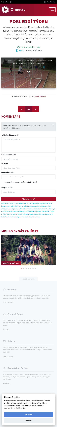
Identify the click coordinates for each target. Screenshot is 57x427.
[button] (21, 268)
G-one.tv (4, 2)
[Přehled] (28, 109)
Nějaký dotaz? (8, 356)
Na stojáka (49, 2)
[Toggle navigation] (52, 9)
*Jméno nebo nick (8, 155)
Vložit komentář (28, 199)
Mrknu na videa (8, 302)
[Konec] (21, 109)
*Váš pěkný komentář (9, 135)
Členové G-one (15, 314)
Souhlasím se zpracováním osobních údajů (21, 182)
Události (43, 97)
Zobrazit (6, 329)
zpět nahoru (29, 278)
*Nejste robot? (7, 187)
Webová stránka (7, 172)
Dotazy (11, 341)
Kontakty (6, 383)
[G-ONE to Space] (35, 109)
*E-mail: (4, 163)
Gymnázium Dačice (17, 368)
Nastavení (28, 420)
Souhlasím (28, 414)
